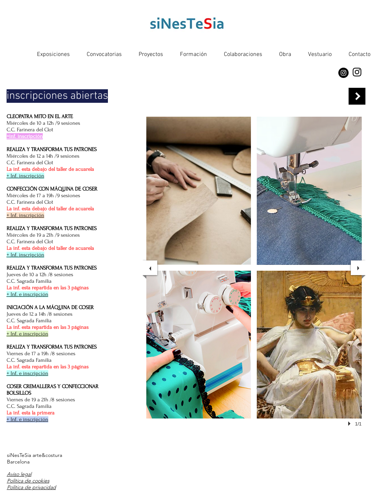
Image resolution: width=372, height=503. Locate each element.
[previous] (150, 267)
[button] (198, 191)
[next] (358, 267)
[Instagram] (343, 73)
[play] (350, 423)
